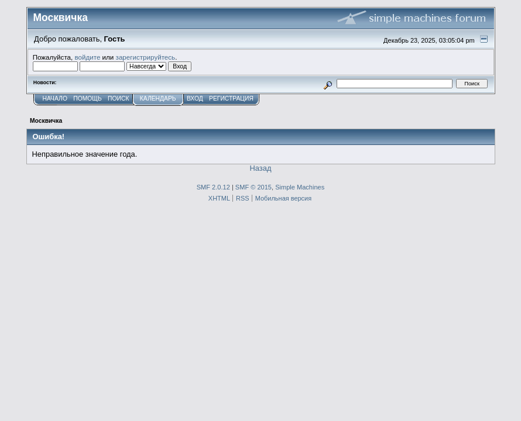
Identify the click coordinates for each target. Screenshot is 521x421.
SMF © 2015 (253, 187)
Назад (261, 168)
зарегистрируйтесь (146, 57)
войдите (87, 57)
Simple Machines (299, 187)
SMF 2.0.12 (213, 187)
